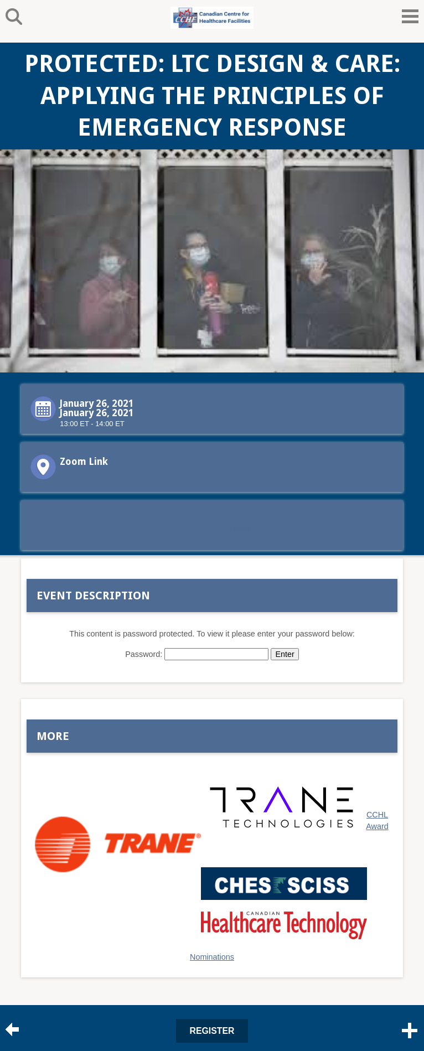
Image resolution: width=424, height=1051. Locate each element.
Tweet (239, 528)
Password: (196, 654)
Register (212, 1031)
